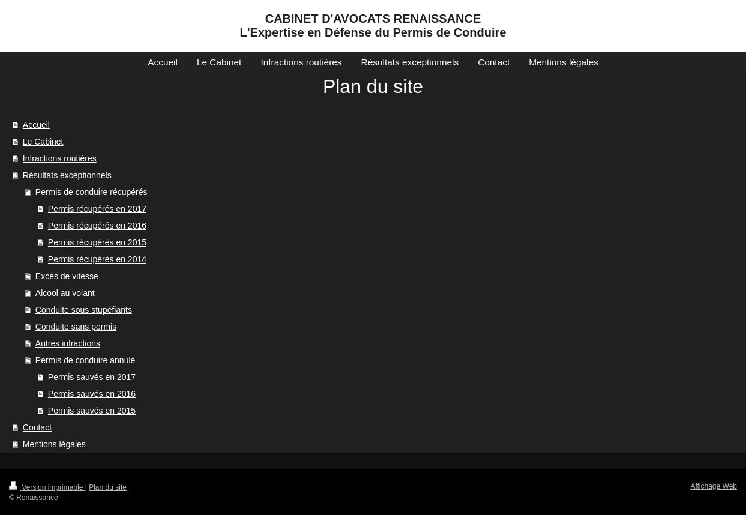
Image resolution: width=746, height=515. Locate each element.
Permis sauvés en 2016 (92, 394)
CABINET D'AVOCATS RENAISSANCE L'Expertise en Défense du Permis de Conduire (373, 25)
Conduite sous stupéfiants (83, 310)
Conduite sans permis (75, 326)
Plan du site (108, 487)
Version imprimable (47, 487)
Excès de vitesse (66, 276)
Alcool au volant (65, 293)
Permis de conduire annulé (85, 360)
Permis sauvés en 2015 (92, 410)
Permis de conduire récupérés (91, 192)
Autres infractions (67, 343)
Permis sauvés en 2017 (92, 377)
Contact (37, 427)
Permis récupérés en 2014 (97, 259)
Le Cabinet (43, 141)
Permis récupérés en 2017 (97, 209)
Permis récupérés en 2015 (97, 242)
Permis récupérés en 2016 (97, 225)
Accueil (36, 125)
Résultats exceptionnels (67, 175)
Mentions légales (54, 444)
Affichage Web (713, 486)
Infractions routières (60, 158)
